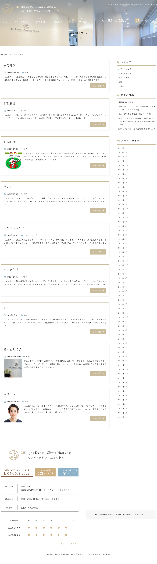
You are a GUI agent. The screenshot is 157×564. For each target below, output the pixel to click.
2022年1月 (123, 362)
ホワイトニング (14, 228)
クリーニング (124, 78)
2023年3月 (123, 301)
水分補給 (10, 65)
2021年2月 (123, 410)
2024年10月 (123, 218)
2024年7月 (123, 231)
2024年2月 (123, 253)
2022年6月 (123, 340)
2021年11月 (123, 371)
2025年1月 (123, 205)
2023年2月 (123, 305)
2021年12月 (123, 367)
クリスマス (11, 395)
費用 (71, 20)
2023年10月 (123, 270)
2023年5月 (123, 292)
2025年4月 (123, 192)
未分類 (121, 86)
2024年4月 (123, 244)
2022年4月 (123, 349)
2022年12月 (123, 314)
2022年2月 (123, 358)
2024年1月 (123, 257)
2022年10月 (123, 323)
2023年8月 (123, 279)
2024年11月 (123, 214)
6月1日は (10, 103)
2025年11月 (123, 165)
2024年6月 (123, 235)
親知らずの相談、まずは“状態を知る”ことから (137, 131)
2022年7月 (123, 336)
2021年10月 (123, 375)
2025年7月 (123, 179)
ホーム (5, 20)
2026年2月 (123, 152)
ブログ (14, 54)
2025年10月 (123, 170)
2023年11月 (123, 266)
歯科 (26, 72)
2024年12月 (123, 209)
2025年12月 (123, 161)
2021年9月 (123, 380)
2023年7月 (123, 283)
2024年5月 (123, 240)
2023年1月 (123, 310)
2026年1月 (123, 157)
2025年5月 (123, 187)
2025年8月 (123, 174)
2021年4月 (123, 402)
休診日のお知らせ (126, 102)
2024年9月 (123, 222)
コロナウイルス (125, 73)
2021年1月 (122, 415)
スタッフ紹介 (20, 20)
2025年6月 (123, 183)
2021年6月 (123, 393)
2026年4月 (123, 148)
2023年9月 (123, 275)
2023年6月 (123, 288)
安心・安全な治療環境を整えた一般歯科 (135, 114)
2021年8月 (123, 384)
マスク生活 (11, 270)
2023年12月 (123, 262)
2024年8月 (123, 227)
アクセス (83, 20)
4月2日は (10, 142)
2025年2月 (123, 200)
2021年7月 (123, 388)
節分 (7, 308)
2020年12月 (123, 419)
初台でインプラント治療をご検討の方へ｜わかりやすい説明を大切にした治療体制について (137, 121)
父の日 (8, 187)
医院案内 (58, 20)
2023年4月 (123, 297)
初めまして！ (13, 350)
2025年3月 (123, 196)
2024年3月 (123, 249)
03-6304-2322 (114, 20)
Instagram (146, 20)
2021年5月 (123, 397)
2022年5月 (123, 345)
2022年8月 (123, 332)
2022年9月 (123, 327)
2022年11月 (123, 318)
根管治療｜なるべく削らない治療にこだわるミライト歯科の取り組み (137, 108)
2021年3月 (123, 406)
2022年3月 (123, 353)
